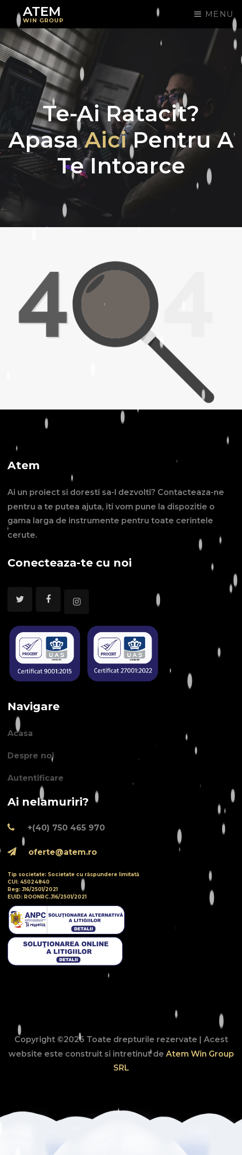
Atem (43, 13)
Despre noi (30, 755)
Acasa (20, 733)
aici (108, 139)
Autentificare (35, 778)
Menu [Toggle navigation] (214, 14)
